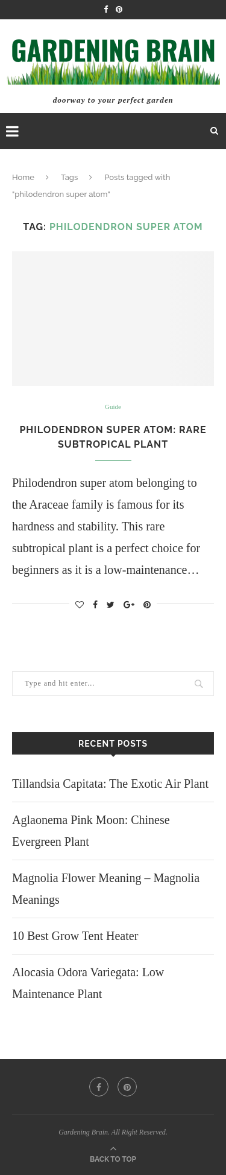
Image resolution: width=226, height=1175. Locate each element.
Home (23, 177)
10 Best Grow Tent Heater (75, 935)
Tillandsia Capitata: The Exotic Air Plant (110, 783)
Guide (113, 406)
